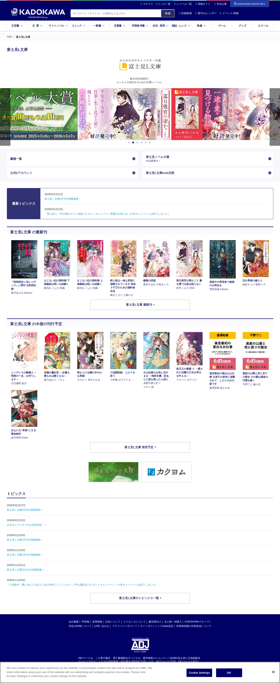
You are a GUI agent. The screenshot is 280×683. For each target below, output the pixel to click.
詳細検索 (185, 13)
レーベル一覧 (184, 3)
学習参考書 (140, 25)
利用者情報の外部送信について (193, 626)
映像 (201, 25)
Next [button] (275, 117)
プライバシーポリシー (124, 626)
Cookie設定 (167, 626)
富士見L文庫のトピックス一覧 (139, 598)
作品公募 (222, 3)
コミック (78, 25)
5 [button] (146, 143)
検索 (168, 13)
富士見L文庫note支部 (160, 173)
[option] (137, 114)
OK (229, 672)
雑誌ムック (181, 25)
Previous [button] (5, 117)
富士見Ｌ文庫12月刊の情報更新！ (26, 569)
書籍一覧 (16, 158)
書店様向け (155, 621)
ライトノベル (58, 25)
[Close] (273, 672)
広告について (112, 621)
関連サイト (204, 3)
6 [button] (150, 143)
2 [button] (134, 143)
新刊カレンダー (206, 13)
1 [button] (129, 143)
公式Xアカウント (21, 173)
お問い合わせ (101, 626)
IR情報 (85, 621)
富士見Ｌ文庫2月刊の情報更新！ (25, 539)
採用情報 (97, 621)
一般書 (99, 25)
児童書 (119, 25)
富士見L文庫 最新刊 (139, 304)
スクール (263, 25)
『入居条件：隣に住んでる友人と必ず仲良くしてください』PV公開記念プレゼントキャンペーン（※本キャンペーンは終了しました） (82, 584)
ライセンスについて (134, 621)
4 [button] (142, 143)
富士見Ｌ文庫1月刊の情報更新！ (25, 554)
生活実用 (161, 25)
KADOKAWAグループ (197, 621)
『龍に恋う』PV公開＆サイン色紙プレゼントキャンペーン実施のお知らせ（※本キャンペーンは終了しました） (107, 213)
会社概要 (74, 621)
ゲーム (222, 25)
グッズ (242, 25)
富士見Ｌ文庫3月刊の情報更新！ (25, 509)
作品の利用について (80, 626)
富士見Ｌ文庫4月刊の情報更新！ (63, 198)
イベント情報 (229, 13)
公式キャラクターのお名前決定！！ (27, 524)
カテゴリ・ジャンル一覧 (156, 3)
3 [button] (138, 143)
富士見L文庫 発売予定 (138, 447)
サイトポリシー (149, 626)
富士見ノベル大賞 (206, 158)
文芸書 (17, 25)
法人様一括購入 (173, 621)
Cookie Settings (199, 672)
